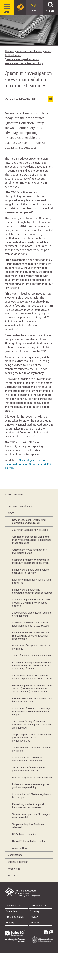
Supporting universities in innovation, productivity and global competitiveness (31, 737)
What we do (14, 868)
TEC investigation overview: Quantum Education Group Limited (28, 464)
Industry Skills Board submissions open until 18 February (30, 571)
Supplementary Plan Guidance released (28, 826)
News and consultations (29, 51)
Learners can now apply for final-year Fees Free (31, 581)
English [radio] (35, 5)
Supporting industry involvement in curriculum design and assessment (30, 561)
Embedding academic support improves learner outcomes (28, 806)
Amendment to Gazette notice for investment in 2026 (29, 551)
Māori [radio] (35, 10)
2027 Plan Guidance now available (30, 529)
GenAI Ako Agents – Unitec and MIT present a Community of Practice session (31, 602)
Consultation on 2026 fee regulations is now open (31, 796)
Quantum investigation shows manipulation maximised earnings (24, 61)
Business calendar (18, 861)
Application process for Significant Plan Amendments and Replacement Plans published (31, 539)
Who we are (14, 875)
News (47, 51)
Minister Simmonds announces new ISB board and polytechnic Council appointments (31, 635)
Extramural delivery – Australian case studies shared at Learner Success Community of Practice (31, 665)
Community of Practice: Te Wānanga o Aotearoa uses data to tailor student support (32, 711)
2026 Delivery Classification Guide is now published (31, 614)
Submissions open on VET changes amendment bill (31, 816)
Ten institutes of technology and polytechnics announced (29, 769)
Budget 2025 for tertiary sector (28, 841)
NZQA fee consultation (24, 834)
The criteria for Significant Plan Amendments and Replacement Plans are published (32, 724)
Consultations (15, 854)
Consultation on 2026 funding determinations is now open (27, 759)
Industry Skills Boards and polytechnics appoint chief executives (32, 591)
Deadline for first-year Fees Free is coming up (31, 647)
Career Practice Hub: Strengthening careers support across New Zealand (32, 677)
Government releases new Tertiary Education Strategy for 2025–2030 (30, 624)
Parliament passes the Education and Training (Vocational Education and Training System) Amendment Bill (32, 688)
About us (9, 51)
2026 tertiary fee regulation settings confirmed (31, 749)
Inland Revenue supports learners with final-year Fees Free (32, 700)
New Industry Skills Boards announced (32, 777)
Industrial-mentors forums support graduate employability (30, 786)
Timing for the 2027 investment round (32, 655)
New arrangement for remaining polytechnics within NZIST (29, 521)
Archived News (13, 55)
